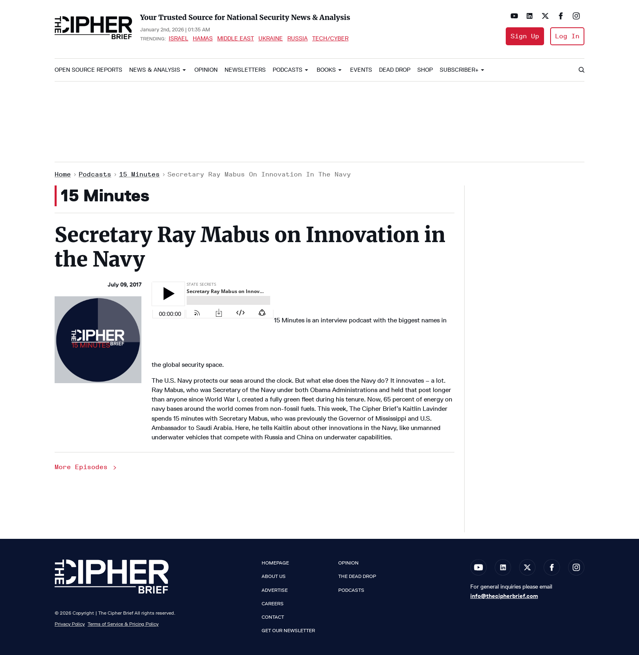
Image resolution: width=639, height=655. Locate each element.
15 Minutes (139, 174)
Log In (567, 36)
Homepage (275, 563)
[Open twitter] (545, 16)
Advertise (275, 590)
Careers (273, 603)
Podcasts (287, 69)
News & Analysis (154, 69)
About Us (274, 576)
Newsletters (245, 69)
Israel (178, 38)
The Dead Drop (357, 576)
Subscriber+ (459, 69)
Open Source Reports (88, 69)
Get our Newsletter (288, 630)
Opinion (206, 69)
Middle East (235, 38)
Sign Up (525, 36)
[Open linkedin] (530, 16)
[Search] (581, 70)
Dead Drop (394, 69)
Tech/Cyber (330, 38)
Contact (273, 617)
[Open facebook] (561, 16)
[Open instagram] (576, 16)
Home (63, 174)
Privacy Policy (70, 624)
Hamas (203, 38)
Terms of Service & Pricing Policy (123, 624)
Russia (297, 38)
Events (361, 69)
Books (326, 69)
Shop (425, 69)
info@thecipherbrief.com (504, 596)
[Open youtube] (514, 16)
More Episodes (86, 467)
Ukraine (270, 38)
